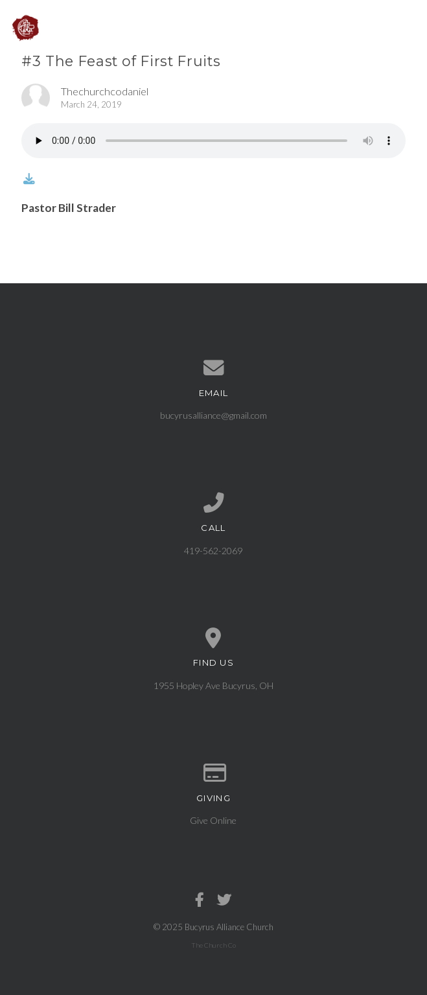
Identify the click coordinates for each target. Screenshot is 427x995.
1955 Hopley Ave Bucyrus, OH (213, 685)
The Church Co (213, 945)
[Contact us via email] (213, 368)
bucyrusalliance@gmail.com (213, 415)
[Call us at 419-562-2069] (213, 503)
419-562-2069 (213, 550)
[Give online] (213, 773)
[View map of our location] (213, 638)
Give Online (213, 820)
